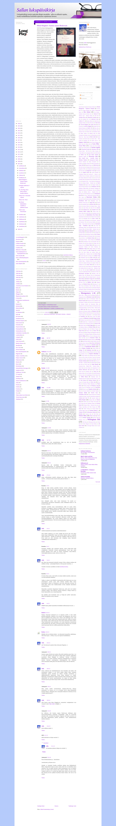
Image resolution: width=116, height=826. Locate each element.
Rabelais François (95, 328)
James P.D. (92, 207)
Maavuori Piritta (95, 271)
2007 (19, 163)
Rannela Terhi (89, 330)
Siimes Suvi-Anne (87, 359)
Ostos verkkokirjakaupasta (22, 257)
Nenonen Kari (97, 302)
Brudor (43, 368)
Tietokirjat (18, 378)
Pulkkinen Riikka (83, 327)
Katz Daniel (91, 223)
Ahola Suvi (89, 113)
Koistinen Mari (92, 236)
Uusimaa (18, 389)
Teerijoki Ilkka (86, 382)
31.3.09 (48, 387)
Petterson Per (82, 323)
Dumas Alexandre (92, 161)
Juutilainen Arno (95, 213)
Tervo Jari (93, 382)
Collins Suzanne (95, 151)
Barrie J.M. (90, 128)
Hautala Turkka (96, 184)
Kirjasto (18, 241)
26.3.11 (49, 450)
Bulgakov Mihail (61, 314)
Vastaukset (45, 743)
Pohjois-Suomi (19, 357)
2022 (19, 133)
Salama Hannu (96, 348)
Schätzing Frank (92, 355)
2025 (19, 126)
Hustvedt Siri (81, 199)
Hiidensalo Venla (91, 190)
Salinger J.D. (82, 350)
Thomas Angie (86, 385)
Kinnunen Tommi (90, 234)
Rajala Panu (81, 330)
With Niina (85, 422)
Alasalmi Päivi (82, 117)
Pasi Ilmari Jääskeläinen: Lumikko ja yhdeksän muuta (51, 308)
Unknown (44, 351)
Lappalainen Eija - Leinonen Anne (85, 253)
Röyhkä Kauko (95, 344)
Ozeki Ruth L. (89, 314)
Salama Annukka (86, 348)
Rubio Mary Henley (86, 341)
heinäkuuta (22, 177)
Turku (17, 382)
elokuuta (21, 175)
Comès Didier (81, 152)
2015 (19, 144)
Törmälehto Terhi (82, 394)
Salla (43, 338)
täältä (85, 42)
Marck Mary (81, 278)
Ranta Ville (96, 330)
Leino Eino (85, 259)
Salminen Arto (90, 350)
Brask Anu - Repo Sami (83, 136)
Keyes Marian (89, 231)
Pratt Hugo (90, 325)
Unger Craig (86, 396)
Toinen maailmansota (21, 380)
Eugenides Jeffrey (82, 168)
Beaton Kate (88, 129)
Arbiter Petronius (90, 122)
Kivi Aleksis (97, 234)
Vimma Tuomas (87, 408)
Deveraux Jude (93, 156)
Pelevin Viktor (91, 320)
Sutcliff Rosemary (96, 373)
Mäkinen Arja (97, 300)
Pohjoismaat (19, 360)
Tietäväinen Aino (89, 387)
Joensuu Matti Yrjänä (84, 211)
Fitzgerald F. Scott (90, 170)
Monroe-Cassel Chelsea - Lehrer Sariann (92, 291)
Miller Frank (81, 287)
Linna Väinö (89, 264)
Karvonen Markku (92, 222)
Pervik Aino (98, 321)
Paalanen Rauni (97, 314)
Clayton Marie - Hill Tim (84, 151)
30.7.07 (49, 324)
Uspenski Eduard (95, 398)
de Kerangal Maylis (90, 425)
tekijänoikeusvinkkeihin (84, 443)
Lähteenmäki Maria (86, 271)
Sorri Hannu (88, 367)
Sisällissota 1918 (20, 372)
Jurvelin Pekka (88, 213)
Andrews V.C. (82, 121)
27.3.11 (48, 475)
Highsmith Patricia (82, 190)
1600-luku (18, 273)
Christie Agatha (95, 147)
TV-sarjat (18, 374)
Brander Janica (87, 135)
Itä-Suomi (18, 316)
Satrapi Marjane (90, 351)
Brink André (93, 137)
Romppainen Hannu (90, 339)
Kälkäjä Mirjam (92, 248)
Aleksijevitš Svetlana (91, 117)
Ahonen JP (96, 114)
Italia (17, 314)
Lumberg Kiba (83, 268)
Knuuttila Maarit (83, 236)
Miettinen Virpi (88, 285)
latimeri (43, 612)
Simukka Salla (96, 359)
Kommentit (83, 98)
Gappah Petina (86, 172)
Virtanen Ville (82, 412)
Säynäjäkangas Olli (90, 375)
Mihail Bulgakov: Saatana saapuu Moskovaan (23, 181)
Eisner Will (81, 165)
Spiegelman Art (96, 367)
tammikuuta (22, 226)
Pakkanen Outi (87, 318)
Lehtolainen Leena (84, 257)
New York (18, 347)
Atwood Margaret (84, 124)
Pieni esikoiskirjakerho (21, 261)
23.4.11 (48, 612)
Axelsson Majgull (87, 126)
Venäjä (17, 391)
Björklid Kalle (93, 133)
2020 (19, 137)
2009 (19, 159)
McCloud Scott (82, 282)
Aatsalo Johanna (92, 106)
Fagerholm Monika (96, 168)
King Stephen (96, 232)
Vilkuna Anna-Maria (83, 406)
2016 (19, 142)
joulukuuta (21, 165)
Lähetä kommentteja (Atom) (47, 809)
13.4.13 (49, 711)
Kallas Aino (94, 216)
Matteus (88, 280)
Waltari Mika (82, 415)
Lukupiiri (18, 337)
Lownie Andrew (88, 266)
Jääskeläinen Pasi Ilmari (92, 215)
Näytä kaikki (98, 481)
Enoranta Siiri (96, 167)
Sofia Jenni (87, 364)
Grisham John (97, 175)
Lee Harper (90, 255)
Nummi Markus (89, 305)
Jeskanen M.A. (86, 209)
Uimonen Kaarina (91, 394)
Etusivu (56, 806)
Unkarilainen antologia (94, 396)
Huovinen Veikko (91, 197)
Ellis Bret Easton (82, 167)
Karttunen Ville (83, 222)
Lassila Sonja (83, 255)
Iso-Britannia (19, 312)
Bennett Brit (89, 131)
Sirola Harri (91, 360)
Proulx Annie (97, 325)
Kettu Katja (81, 231)
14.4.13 (48, 726)
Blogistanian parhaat (21, 296)
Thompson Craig (95, 385)
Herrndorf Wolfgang (95, 188)
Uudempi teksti (40, 806)
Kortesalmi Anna (95, 241)
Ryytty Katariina (87, 344)
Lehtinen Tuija (97, 255)
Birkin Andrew (84, 133)
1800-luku (18, 277)
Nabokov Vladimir (83, 302)
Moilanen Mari (91, 289)
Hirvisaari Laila (82, 193)
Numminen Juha (97, 305)
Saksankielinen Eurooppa (22, 368)
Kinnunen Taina (82, 234)
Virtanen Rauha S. (93, 410)
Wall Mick (96, 414)
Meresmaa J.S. (96, 284)
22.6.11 (47, 632)
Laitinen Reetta (95, 252)
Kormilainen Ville (86, 241)
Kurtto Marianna (94, 246)
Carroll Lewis (92, 145)
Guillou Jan (91, 177)
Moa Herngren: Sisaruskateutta (88, 452)
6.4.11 (47, 573)
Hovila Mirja (96, 195)
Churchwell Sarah (85, 149)
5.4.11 (48, 560)
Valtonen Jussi (86, 401)
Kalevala (88, 216)
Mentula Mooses (87, 284)
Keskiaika (18, 324)
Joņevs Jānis (81, 213)
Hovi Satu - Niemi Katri (87, 195)
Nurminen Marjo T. (84, 307)
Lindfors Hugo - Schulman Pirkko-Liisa (87, 261)
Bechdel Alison (82, 131)
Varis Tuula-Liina (82, 403)
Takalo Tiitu (98, 375)
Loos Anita (96, 264)
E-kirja (17, 298)
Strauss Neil (81, 371)
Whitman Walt (82, 419)
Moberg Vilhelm (83, 289)
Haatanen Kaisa (89, 179)
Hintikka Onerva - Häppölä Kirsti (91, 191)
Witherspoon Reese (92, 422)
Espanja (18, 304)
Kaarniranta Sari (82, 216)
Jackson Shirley (86, 206)
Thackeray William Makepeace (89, 383)
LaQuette (84, 250)
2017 (19, 140)
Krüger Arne (96, 243)
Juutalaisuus (19, 318)
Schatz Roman (84, 355)
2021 (19, 135)
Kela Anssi (96, 225)
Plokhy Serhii (83, 325)
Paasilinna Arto (84, 316)
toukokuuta (22, 217)
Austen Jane (93, 124)
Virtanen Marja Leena (83, 410)
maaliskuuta (22, 221)
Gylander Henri (82, 179)
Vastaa (43, 333)
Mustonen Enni (90, 300)
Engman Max (89, 167)
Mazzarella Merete (95, 280)
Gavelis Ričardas (95, 172)
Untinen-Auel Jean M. (84, 398)
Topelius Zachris (92, 389)
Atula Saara (97, 122)
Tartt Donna (83, 380)
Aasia (17, 279)
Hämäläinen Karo (94, 200)
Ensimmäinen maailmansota (22, 300)
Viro (17, 393)
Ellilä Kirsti (96, 165)
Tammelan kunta (94, 376)
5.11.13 (53, 746)
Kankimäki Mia (86, 218)
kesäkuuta (21, 214)
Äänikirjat (18, 399)
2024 (19, 128)
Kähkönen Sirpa (83, 248)
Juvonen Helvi (82, 214)
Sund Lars (96, 371)
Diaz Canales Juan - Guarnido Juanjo (88, 158)
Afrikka (17, 281)
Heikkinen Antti (95, 186)
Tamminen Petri (82, 378)
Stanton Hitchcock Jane (84, 369)
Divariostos (18, 239)
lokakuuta (21, 170)
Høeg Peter (92, 202)
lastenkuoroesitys (64, 566)
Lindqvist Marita (95, 262)
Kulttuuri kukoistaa (86, 451)
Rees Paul (90, 336)
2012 (19, 152)
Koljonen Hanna (91, 238)
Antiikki (18, 283)
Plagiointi (18, 353)
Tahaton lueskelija (85, 476)
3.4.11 (47, 485)
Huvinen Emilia (88, 199)
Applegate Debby (82, 122)
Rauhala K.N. (81, 334)
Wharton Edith (96, 417)
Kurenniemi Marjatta (83, 246)
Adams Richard (86, 110)
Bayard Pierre (81, 129)
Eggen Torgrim (87, 163)
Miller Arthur (96, 285)
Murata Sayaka (82, 300)
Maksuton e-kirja (20, 249)
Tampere (18, 376)
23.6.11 (48, 642)
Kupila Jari (96, 245)
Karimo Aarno (81, 220)
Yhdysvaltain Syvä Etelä (22, 395)
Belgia (17, 292)
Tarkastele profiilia (85, 47)
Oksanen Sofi (95, 311)
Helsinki (18, 306)
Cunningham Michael (90, 152)
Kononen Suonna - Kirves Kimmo (87, 239)
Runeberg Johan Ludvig (83, 343)
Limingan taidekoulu (94, 259)
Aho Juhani (86, 112)
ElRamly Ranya (89, 165)
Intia (17, 310)
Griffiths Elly (81, 175)
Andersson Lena (94, 119)
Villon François (92, 406)
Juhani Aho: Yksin (23, 199)
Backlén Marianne (82, 128)
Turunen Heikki (83, 392)
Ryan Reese (92, 343)
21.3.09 (47, 368)
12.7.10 (48, 440)
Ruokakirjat (18, 366)
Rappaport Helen (95, 332)
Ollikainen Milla (82, 312)
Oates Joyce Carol (91, 309)
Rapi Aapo (81, 332)
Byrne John (81, 144)
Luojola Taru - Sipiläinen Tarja (94, 268)
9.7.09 (47, 401)
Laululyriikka (19, 335)
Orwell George (82, 314)
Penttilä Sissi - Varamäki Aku (88, 321)
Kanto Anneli (95, 218)
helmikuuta (22, 224)
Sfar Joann (85, 357)
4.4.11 (48, 528)
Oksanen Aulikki (87, 311)
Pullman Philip (92, 327)
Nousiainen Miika (94, 304)
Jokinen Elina (95, 211)
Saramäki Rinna (82, 351)
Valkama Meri (91, 399)
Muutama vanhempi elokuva (87, 478)
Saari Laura (81, 346)
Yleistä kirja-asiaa (20, 397)
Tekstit (82, 95)
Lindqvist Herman (86, 262)
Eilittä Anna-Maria (95, 163)
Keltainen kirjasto (20, 320)
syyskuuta (21, 173)
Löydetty (18, 247)
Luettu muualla (19, 245)
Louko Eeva (81, 266)
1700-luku (18, 275)
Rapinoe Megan (88, 332)
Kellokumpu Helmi (82, 227)
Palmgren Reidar (96, 318)
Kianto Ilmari (97, 230)
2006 (19, 229)
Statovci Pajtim (95, 369)
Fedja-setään (52, 704)
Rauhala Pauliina (89, 334)
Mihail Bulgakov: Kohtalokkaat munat (47, 304)
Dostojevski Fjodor (94, 160)
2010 (19, 156)
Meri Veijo (81, 285)
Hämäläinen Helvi (83, 200)
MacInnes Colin (95, 273)
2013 (19, 149)
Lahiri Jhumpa (91, 250)
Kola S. (84, 238)
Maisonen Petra (90, 275)
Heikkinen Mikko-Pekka (83, 188)
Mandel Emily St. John (94, 277)
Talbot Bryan (84, 376)
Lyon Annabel (89, 270)
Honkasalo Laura (90, 193)
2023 (19, 130)
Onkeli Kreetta (89, 312)
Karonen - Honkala (96, 220)
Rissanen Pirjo (82, 339)
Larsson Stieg (97, 254)
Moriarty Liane (90, 297)
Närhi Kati (82, 309)
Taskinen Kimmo (92, 380)
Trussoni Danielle (86, 390)
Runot (17, 364)
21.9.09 (49, 427)
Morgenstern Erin (82, 297)
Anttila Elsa (96, 121)
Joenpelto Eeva (95, 209)
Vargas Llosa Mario (95, 401)
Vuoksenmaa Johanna (91, 412)
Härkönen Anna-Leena (83, 202)
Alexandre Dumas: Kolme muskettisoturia (48, 306)
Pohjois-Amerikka (20, 355)
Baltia (17, 287)
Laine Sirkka (86, 252)
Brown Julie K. (95, 140)
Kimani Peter (89, 232)
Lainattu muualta (20, 243)
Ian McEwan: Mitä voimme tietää (88, 472)
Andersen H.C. (86, 119)
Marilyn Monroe (20, 343)
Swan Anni (82, 375)
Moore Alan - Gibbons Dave (84, 295)
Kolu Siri (98, 238)
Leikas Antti (92, 257)
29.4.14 (49, 757)
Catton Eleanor (86, 147)
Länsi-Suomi (19, 341)
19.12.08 (49, 351)
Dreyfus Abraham (82, 161)
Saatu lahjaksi (19, 263)
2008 (19, 161)
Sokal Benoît (95, 364)
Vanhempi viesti (72, 806)
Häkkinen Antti (96, 199)
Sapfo (97, 350)
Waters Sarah (93, 415)
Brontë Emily (87, 138)
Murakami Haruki (94, 298)
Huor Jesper (81, 197)
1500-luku (18, 271)
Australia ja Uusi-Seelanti (22, 285)
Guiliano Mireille (83, 177)
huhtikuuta (21, 219)
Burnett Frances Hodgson (94, 142)
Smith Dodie (94, 362)
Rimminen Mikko (94, 337)
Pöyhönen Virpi (86, 328)
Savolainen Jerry (83, 353)
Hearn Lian (88, 186)
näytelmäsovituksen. (68, 255)
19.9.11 (49, 686)
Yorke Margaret (86, 423)
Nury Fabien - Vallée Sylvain (94, 307)
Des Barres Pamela (93, 154)
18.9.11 (49, 652)
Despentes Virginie (82, 156)
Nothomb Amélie (84, 304)
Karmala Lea (88, 220)
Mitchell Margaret (96, 287)
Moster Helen (86, 298)
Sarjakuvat (18, 370)
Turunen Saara (94, 392)
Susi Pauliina (88, 373)
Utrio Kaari (82, 399)
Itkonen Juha (93, 204)
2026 (19, 123)
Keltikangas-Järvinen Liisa (93, 227)
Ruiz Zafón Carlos (95, 341)
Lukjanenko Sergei (96, 266)
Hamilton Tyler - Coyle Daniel (88, 181)
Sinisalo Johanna (83, 360)
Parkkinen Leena (83, 320)
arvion (44, 260)
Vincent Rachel (95, 408)
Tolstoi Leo (85, 389)
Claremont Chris (95, 149)
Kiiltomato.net (84, 463)
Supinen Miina (82, 373)
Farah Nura (82, 170)
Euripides (89, 168)
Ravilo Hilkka (82, 336)
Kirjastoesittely (19, 326)
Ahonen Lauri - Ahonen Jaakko (85, 115)
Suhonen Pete (88, 371)
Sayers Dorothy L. (94, 353)
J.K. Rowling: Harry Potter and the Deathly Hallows (23, 191)
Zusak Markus (94, 423)
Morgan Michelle (95, 295)
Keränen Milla (81, 229)
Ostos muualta (19, 255)
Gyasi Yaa (97, 177)
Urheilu (17, 386)
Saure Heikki (97, 351)
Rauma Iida (96, 334)
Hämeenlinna (19, 308)
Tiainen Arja (81, 387)
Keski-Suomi (19, 322)
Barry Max (97, 128)
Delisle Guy (83, 154)
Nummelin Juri (82, 305)
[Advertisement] (61, 821)
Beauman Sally (96, 129)
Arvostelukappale (20, 237)
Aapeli (86, 106)
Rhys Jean (86, 337)
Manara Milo (85, 277)
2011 (19, 154)
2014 (19, 147)
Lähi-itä (18, 339)
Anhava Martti (89, 121)
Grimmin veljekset (89, 175)
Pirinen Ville (97, 323)
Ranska (17, 362)
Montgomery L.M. (88, 293)
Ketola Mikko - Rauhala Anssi (92, 229)
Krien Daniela (89, 243)
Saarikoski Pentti (90, 346)
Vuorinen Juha (88, 414)
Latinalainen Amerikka (21, 333)
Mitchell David (88, 287)
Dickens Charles (83, 160)
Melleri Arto (90, 282)
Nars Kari (91, 302)
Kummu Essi (81, 245)
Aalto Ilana (81, 106)
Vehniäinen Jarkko (90, 403)
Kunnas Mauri (89, 245)
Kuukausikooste (19, 331)
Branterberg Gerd (95, 135)
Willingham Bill (93, 419)
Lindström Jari (82, 264)
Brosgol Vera (86, 140)
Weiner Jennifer (87, 417)
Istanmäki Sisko (85, 204)
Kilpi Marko (82, 232)
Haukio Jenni (87, 184)
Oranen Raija (96, 312)
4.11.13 (46, 735)
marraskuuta (22, 168)
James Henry (85, 207)
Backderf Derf (96, 126)
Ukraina (18, 384)
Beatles (17, 290)
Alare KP (96, 115)
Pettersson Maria (90, 323)
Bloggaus (18, 294)
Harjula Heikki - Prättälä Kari (89, 183)
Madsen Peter (81, 275)
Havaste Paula (81, 186)
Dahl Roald (98, 152)
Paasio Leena (92, 316)
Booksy (43, 632)
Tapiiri (88, 378)
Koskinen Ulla (81, 243)
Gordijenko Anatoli (82, 174)
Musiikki (18, 345)
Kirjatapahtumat (19, 329)
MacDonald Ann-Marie (84, 273)
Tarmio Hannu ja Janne (95, 378)
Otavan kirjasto (19, 349)
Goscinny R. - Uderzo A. (93, 174)
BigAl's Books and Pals (86, 456)
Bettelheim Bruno (96, 131)
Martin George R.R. (90, 278)
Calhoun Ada (87, 144)
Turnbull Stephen (95, 390)
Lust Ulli (82, 269)
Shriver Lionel (92, 357)
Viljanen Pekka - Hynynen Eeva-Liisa (91, 405)
